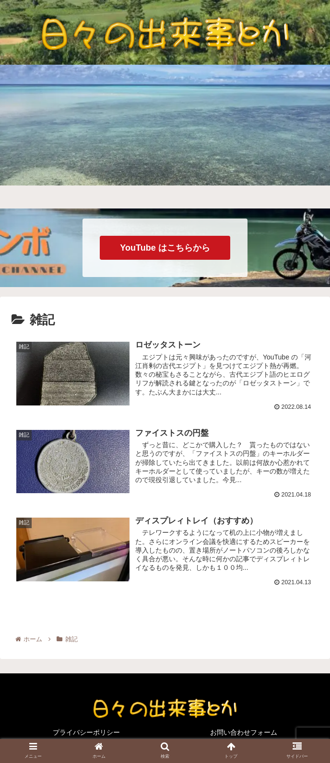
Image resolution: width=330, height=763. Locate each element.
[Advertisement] (165, 136)
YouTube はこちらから (165, 248)
